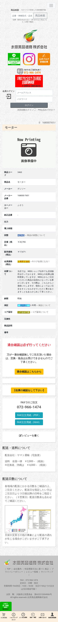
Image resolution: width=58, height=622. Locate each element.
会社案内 (17, 569)
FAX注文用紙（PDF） (29, 415)
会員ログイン (8, 91)
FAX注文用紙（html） (29, 422)
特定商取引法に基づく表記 (37, 569)
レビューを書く (29, 435)
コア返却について (40, 312)
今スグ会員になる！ (41, 261)
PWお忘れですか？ (46, 110)
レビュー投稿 (32, 572)
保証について (44, 305)
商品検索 (15, 10)
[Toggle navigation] (51, 5)
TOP (9, 569)
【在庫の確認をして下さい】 (29, 390)
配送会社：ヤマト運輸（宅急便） (23, 455)
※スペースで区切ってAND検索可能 (33, 10)
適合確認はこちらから (29, 371)
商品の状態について (36, 235)
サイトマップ (47, 572)
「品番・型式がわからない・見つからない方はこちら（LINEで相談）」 (29, 21)
